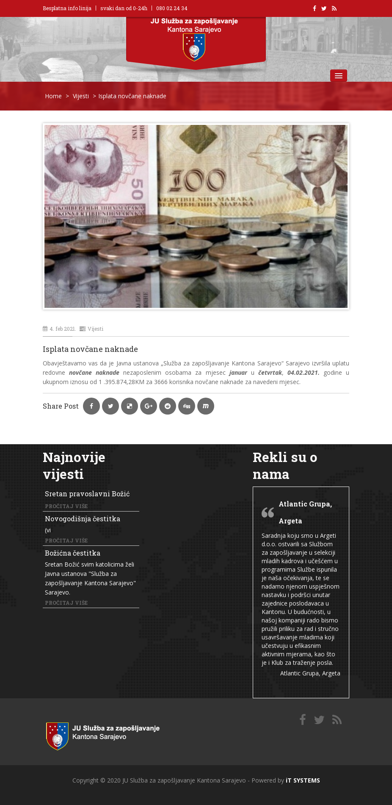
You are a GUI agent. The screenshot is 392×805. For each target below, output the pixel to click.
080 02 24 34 (172, 8)
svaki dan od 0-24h (123, 8)
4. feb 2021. (59, 328)
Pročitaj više (66, 506)
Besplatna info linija (67, 8)
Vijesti (81, 96)
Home (53, 96)
